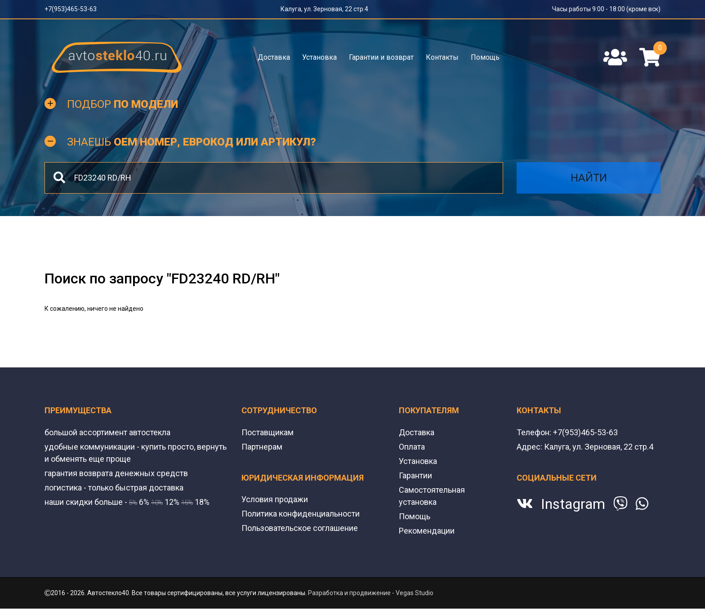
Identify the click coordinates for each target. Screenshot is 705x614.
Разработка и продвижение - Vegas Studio (370, 592)
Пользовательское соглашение (299, 528)
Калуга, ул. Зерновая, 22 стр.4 (324, 9)
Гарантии (415, 475)
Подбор (122, 104)
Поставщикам (267, 432)
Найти (589, 178)
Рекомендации (427, 530)
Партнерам (261, 446)
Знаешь (191, 142)
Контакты (442, 57)
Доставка (274, 57)
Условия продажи (274, 499)
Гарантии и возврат (381, 57)
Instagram (573, 503)
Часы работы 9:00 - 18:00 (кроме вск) (606, 9)
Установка (319, 57)
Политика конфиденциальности (300, 513)
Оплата (412, 446)
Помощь (485, 57)
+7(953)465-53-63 (71, 9)
